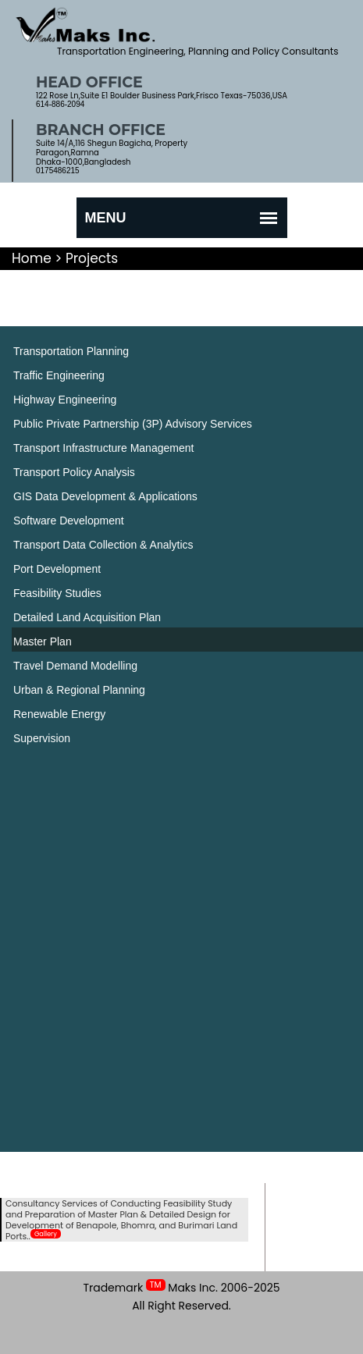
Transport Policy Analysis (74, 472)
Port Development (57, 569)
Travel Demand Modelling (75, 665)
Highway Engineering (64, 399)
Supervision (41, 738)
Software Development (68, 520)
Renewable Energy (59, 714)
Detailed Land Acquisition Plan (87, 617)
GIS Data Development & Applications (105, 496)
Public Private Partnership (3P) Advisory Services (132, 424)
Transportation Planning (71, 351)
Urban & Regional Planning (79, 690)
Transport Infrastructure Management (103, 448)
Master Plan (42, 641)
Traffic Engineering (59, 375)
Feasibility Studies (57, 593)
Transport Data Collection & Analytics (103, 544)
